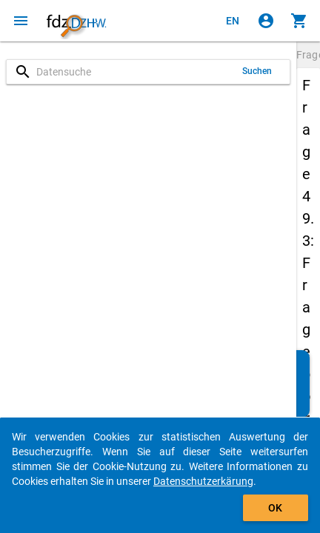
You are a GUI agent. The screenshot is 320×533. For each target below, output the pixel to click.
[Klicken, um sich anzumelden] (266, 21)
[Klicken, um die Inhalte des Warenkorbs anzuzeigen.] (299, 21)
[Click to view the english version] (232, 21)
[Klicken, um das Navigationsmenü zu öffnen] (21, 21)
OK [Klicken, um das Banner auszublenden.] (275, 508)
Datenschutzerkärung (203, 481)
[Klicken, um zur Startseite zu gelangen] (76, 20)
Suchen (257, 71)
